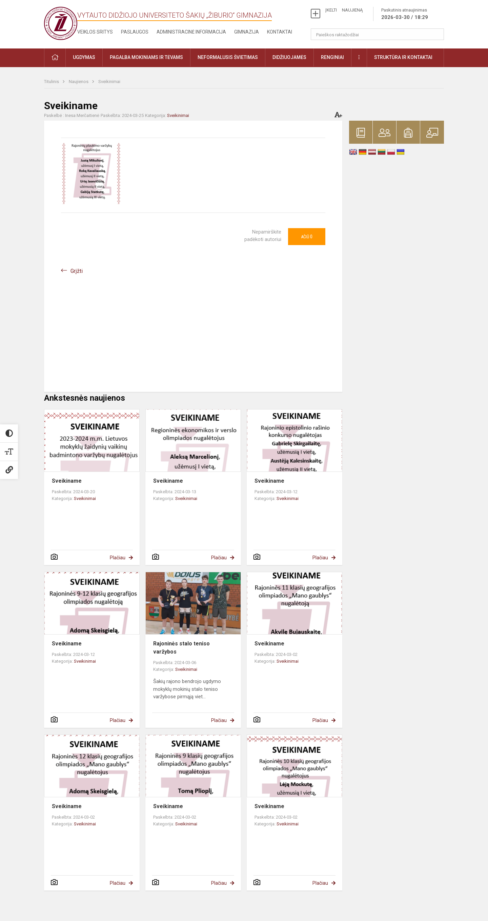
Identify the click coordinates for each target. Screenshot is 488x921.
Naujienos (79, 81)
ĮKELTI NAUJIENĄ (344, 10)
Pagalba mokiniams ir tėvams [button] (146, 57)
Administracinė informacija (191, 32)
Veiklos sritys (95, 32)
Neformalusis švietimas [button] (228, 57)
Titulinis (52, 81)
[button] (54, 57)
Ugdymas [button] (84, 57)
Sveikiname (67, 481)
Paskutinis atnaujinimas (404, 14)
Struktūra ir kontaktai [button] (403, 57)
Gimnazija (246, 32)
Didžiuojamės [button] (289, 57)
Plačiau (117, 557)
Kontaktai (279, 32)
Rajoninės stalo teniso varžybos (181, 647)
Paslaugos (134, 32)
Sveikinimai (109, 81)
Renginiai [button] (332, 57)
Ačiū (306, 236)
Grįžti (76, 271)
